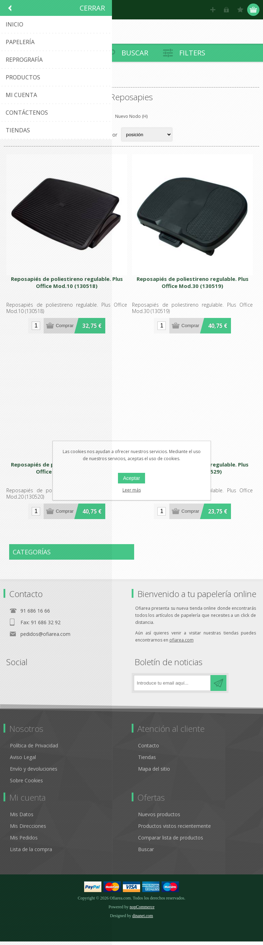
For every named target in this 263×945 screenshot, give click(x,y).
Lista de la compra (31, 852)
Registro (213, 10)
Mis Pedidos (24, 841)
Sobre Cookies (26, 784)
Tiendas (147, 760)
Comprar (66, 327)
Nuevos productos (159, 817)
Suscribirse (218, 686)
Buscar (146, 852)
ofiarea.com (181, 643)
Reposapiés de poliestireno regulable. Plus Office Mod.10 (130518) (68, 284)
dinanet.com (142, 919)
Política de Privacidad (34, 749)
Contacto (148, 749)
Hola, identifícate (226, 10)
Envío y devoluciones (33, 772)
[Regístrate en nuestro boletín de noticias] (172, 686)
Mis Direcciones (28, 829)
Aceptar (131, 478)
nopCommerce (142, 910)
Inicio (12, 81)
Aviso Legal (23, 760)
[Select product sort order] (147, 134)
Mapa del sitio (154, 772)
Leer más (132, 490)
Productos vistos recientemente (174, 829)
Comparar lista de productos (170, 841)
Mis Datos (21, 817)
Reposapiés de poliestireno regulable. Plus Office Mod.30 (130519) (195, 284)
